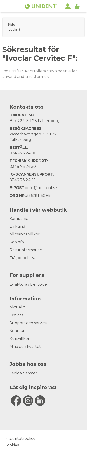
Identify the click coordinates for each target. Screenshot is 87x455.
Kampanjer (20, 218)
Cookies (12, 445)
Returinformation (26, 250)
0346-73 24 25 (23, 180)
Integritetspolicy (20, 438)
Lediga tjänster (23, 373)
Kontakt (17, 331)
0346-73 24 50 (23, 166)
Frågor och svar (24, 258)
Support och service (28, 323)
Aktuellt (17, 307)
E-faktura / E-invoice (28, 284)
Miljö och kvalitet (25, 346)
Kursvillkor (19, 338)
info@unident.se (41, 188)
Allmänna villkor (25, 234)
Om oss (16, 315)
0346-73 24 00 (23, 153)
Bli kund (17, 226)
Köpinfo (17, 242)
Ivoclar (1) (15, 29)
